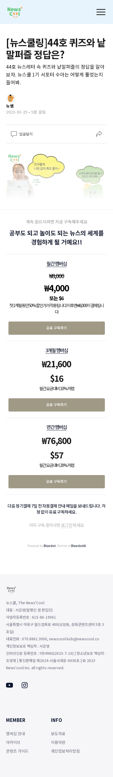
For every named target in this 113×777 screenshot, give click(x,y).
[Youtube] (9, 686)
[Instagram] (24, 686)
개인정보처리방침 (65, 751)
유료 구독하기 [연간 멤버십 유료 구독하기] (56, 481)
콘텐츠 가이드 (17, 751)
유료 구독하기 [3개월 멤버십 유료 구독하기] (56, 404)
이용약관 (58, 742)
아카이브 (13, 742)
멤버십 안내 (15, 733)
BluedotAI (78, 545)
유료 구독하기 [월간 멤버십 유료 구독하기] (56, 327)
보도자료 (58, 733)
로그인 (66, 525)
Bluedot (50, 545)
